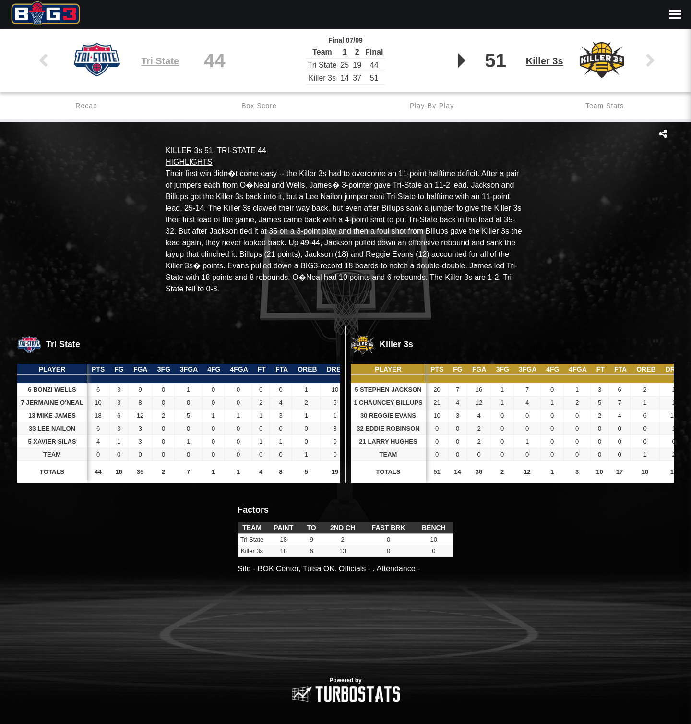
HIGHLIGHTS (189, 162)
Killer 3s (544, 61)
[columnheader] (98, 369)
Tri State (160, 61)
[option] (345, 630)
